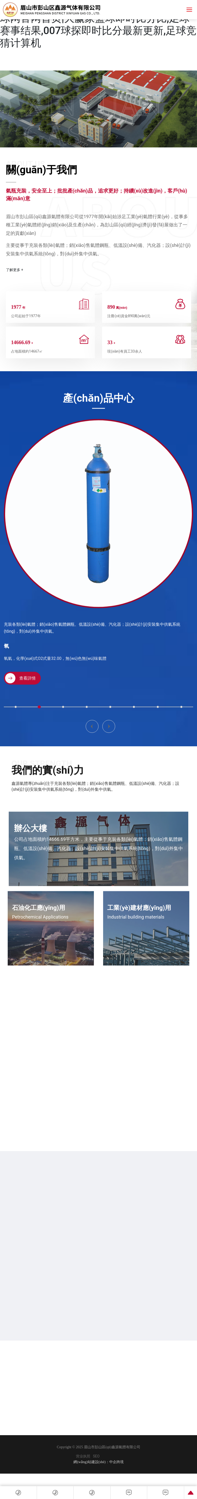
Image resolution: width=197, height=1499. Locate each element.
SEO (96, 1457)
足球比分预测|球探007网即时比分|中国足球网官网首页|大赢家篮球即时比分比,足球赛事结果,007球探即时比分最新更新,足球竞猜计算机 (98, 24)
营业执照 (83, 1457)
